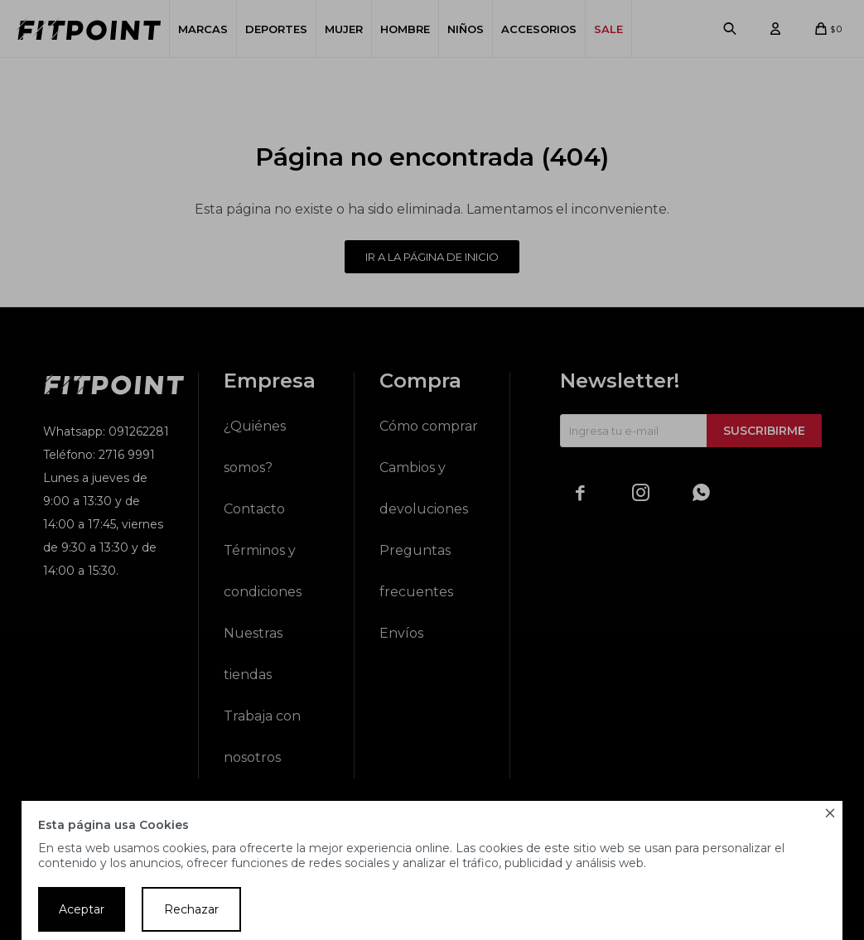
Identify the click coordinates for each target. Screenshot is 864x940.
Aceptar (81, 909)
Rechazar (191, 909)
